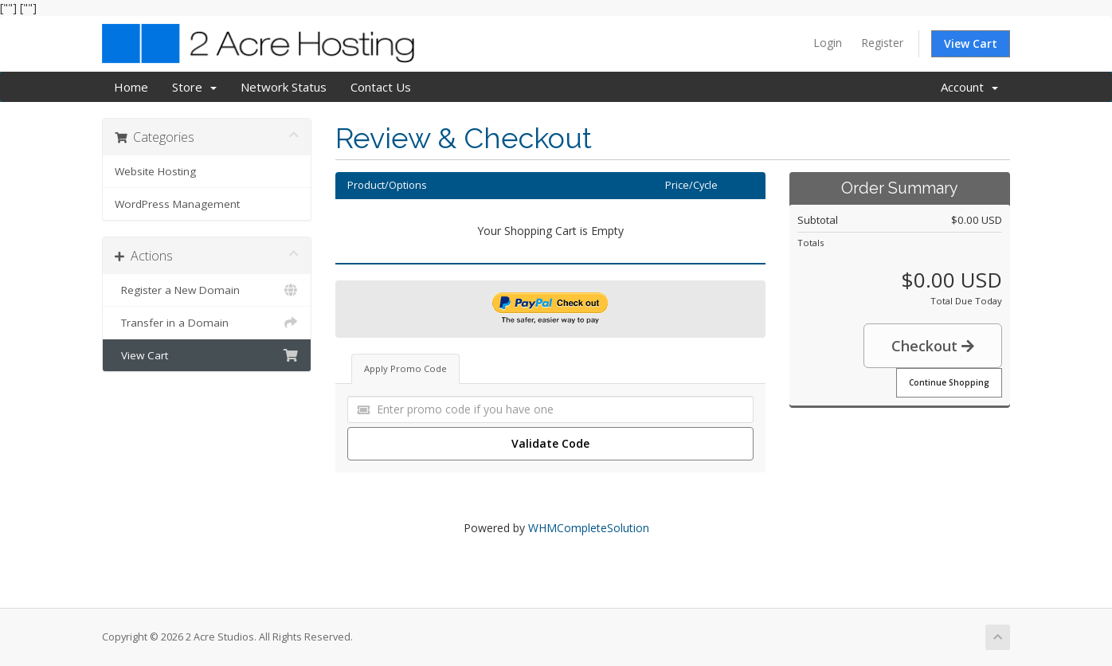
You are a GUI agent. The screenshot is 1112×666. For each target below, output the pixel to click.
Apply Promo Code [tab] (405, 368)
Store (194, 87)
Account (969, 87)
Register (882, 42)
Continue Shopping (949, 382)
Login (827, 42)
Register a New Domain (207, 290)
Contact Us (380, 87)
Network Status (284, 87)
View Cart (970, 43)
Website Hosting (155, 171)
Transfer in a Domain (207, 322)
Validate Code (550, 443)
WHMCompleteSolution (588, 527)
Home (131, 87)
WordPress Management (177, 204)
